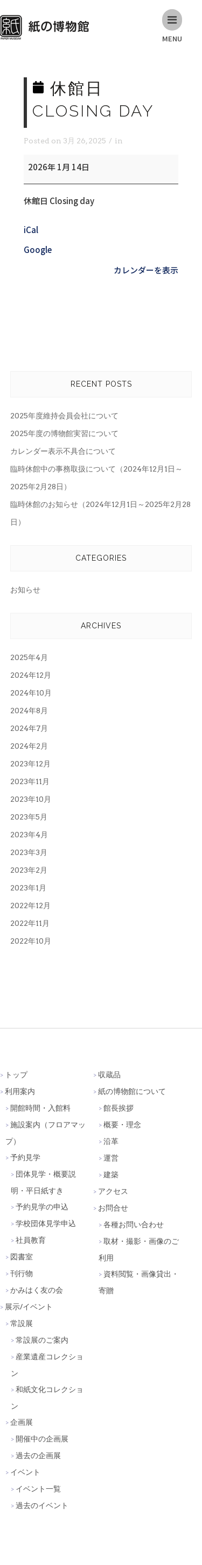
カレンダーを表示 (146, 270)
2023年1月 (28, 887)
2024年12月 (30, 675)
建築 (111, 1174)
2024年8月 (29, 710)
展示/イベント (29, 1306)
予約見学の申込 (42, 1206)
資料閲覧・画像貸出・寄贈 (139, 1282)
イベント (25, 1472)
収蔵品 (109, 1074)
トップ (16, 1074)
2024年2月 (29, 746)
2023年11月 (30, 781)
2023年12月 (30, 763)
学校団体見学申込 (46, 1223)
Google (38, 249)
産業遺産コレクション (47, 1364)
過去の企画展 (38, 1455)
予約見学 (25, 1157)
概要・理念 (122, 1124)
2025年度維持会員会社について (64, 415)
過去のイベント (42, 1505)
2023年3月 (28, 852)
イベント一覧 (38, 1488)
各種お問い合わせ (133, 1224)
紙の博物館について (132, 1091)
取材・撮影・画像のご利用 (139, 1249)
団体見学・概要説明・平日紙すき (43, 1182)
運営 (111, 1158)
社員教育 (31, 1240)
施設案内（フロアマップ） (45, 1132)
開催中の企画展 (42, 1438)
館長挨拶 (118, 1108)
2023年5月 (28, 817)
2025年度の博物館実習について (64, 433)
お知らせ (25, 589)
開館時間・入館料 (40, 1108)
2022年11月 (30, 923)
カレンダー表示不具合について (63, 451)
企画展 (21, 1422)
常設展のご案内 (42, 1340)
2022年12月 (30, 905)
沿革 (111, 1141)
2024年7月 (29, 728)
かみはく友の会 (36, 1290)
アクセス (113, 1191)
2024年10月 (31, 693)
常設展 (21, 1323)
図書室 (21, 1256)
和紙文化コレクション (47, 1397)
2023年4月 (29, 834)
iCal (31, 229)
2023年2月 (28, 870)
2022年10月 (30, 941)
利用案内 (20, 1091)
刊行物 (21, 1273)
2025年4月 (29, 657)
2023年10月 (30, 799)
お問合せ (113, 1207)
